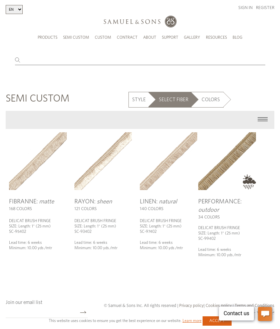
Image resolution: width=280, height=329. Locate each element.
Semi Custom (76, 37)
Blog (237, 37)
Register (265, 8)
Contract (127, 37)
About (149, 37)
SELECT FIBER (174, 98)
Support (170, 37)
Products (47, 37)
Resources (216, 37)
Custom (103, 37)
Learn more (192, 321)
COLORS (211, 98)
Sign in (245, 8)
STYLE (139, 98)
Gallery (192, 37)
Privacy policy (191, 305)
